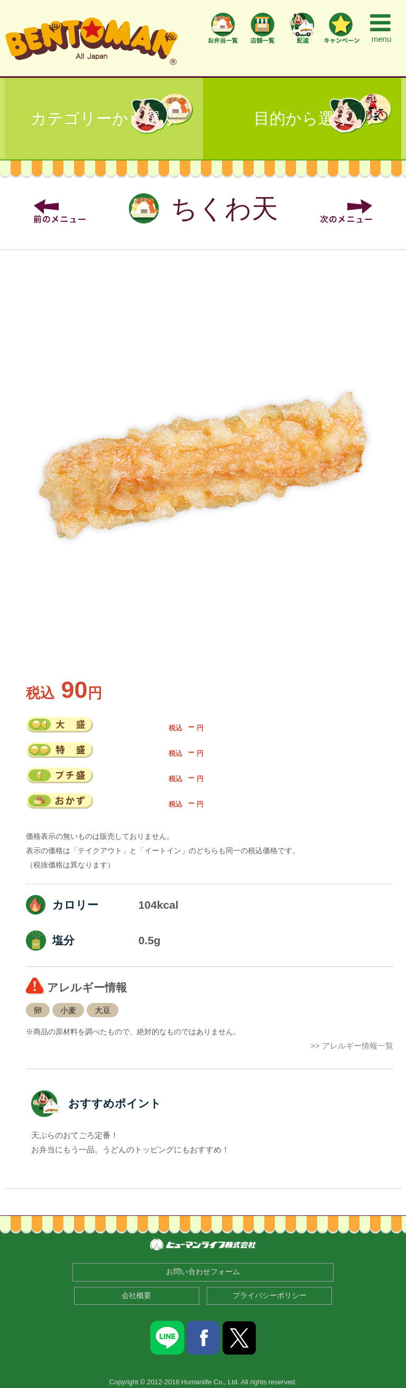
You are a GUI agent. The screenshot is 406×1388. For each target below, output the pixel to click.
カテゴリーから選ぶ (104, 118)
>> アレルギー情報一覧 (351, 1045)
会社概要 (136, 1296)
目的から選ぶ (302, 118)
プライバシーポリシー (270, 1296)
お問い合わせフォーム (203, 1272)
